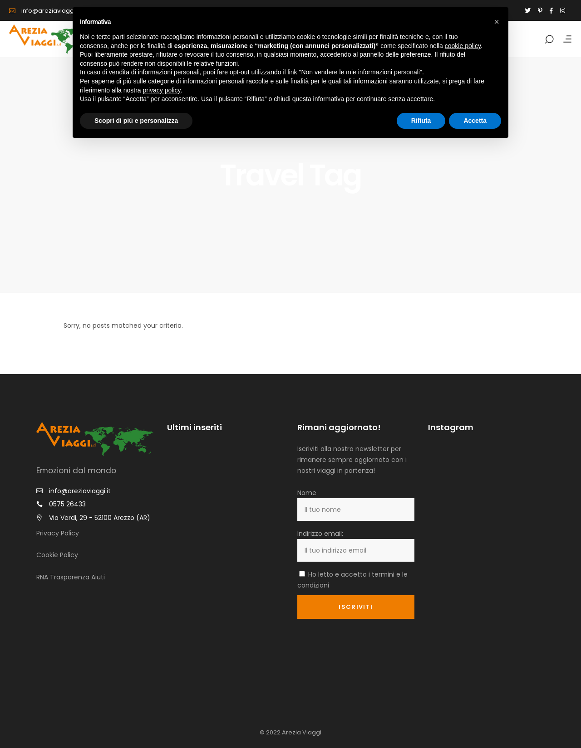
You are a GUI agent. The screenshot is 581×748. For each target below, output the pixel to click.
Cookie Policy (57, 554)
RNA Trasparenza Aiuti (70, 577)
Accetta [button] (475, 120)
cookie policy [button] (463, 45)
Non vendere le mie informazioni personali (360, 72)
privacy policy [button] (162, 90)
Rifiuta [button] (421, 120)
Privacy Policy (57, 533)
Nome (306, 492)
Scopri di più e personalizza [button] (136, 120)
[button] (496, 22)
